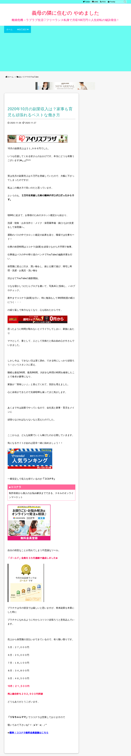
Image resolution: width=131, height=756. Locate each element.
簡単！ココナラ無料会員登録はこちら (28, 732)
